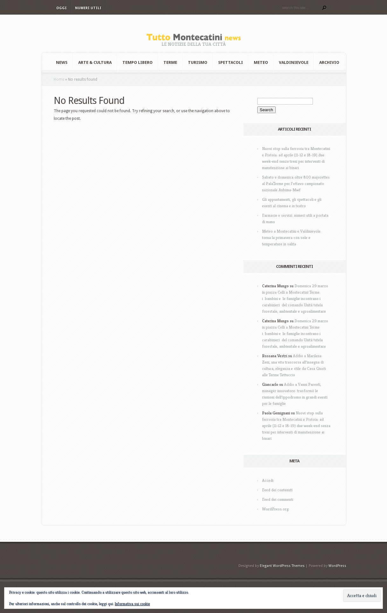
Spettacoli (230, 62)
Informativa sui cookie (132, 603)
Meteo (261, 62)
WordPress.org (275, 509)
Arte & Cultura (95, 62)
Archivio (329, 62)
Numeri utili (88, 8)
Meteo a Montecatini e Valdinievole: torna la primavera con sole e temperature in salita (291, 237)
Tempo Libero (137, 62)
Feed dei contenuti (277, 490)
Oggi (61, 8)
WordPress (337, 566)
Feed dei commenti (277, 499)
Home (59, 79)
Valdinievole (293, 62)
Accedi (267, 480)
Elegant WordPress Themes (282, 566)
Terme (170, 62)
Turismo (197, 62)
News (61, 62)
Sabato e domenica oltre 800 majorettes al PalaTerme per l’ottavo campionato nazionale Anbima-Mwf (296, 183)
